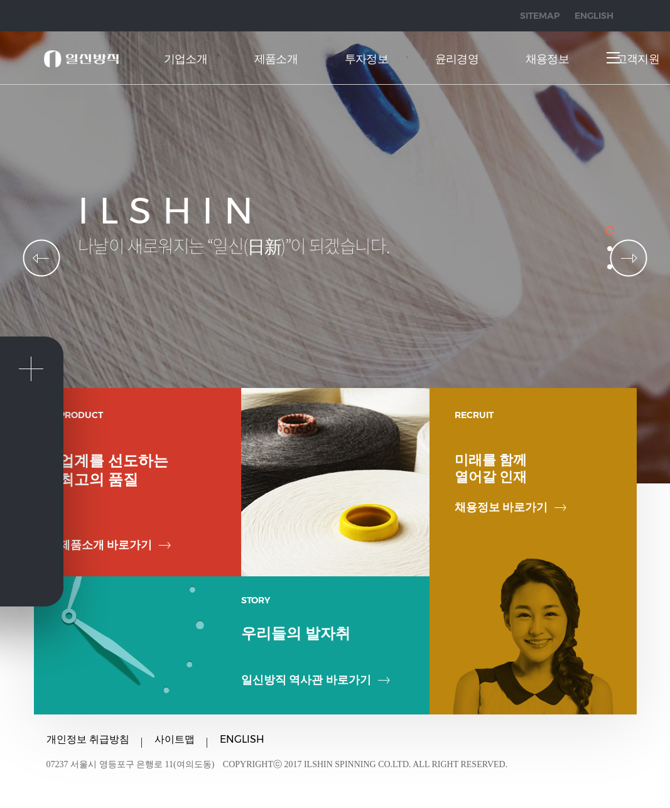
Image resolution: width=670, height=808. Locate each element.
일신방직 (81, 58)
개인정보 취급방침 (87, 739)
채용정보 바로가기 (511, 507)
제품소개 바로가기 (115, 545)
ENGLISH (594, 15)
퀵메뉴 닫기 (31, 369)
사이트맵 (174, 739)
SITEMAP (539, 15)
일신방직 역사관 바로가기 (315, 680)
